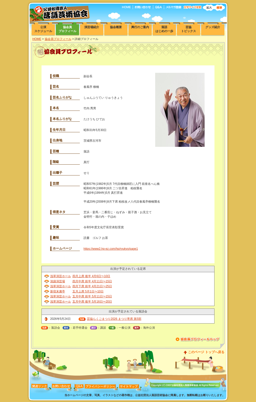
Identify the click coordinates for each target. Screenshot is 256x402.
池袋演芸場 (57, 281)
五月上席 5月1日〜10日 (88, 291)
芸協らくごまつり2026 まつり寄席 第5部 (114, 319)
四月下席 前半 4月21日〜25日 (92, 286)
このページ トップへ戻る (206, 352)
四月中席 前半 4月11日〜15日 (92, 281)
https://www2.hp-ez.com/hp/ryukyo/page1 (111, 248)
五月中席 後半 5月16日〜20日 (92, 301)
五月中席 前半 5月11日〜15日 (92, 296)
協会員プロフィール (58, 39)
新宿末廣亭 (57, 291)
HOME (36, 39)
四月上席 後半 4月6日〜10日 (91, 276)
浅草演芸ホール (60, 276)
